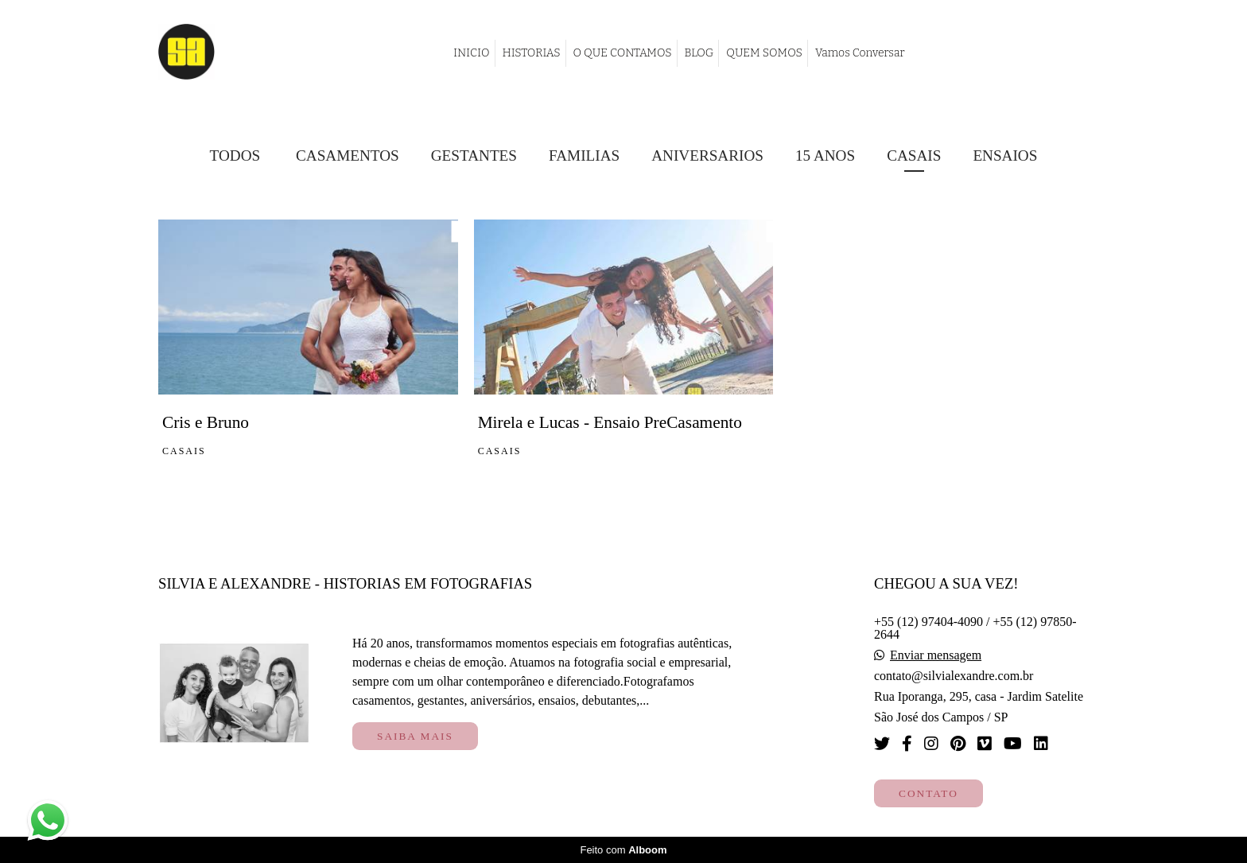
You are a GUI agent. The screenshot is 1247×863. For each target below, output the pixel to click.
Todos (235, 155)
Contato (928, 793)
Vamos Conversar (860, 53)
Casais (914, 155)
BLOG (699, 53)
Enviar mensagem (935, 655)
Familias (584, 155)
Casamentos (347, 155)
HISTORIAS (532, 53)
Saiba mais (415, 736)
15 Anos (825, 155)
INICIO (471, 53)
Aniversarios (707, 155)
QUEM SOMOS (764, 53)
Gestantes (474, 155)
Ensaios (1005, 155)
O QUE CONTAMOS (622, 53)
